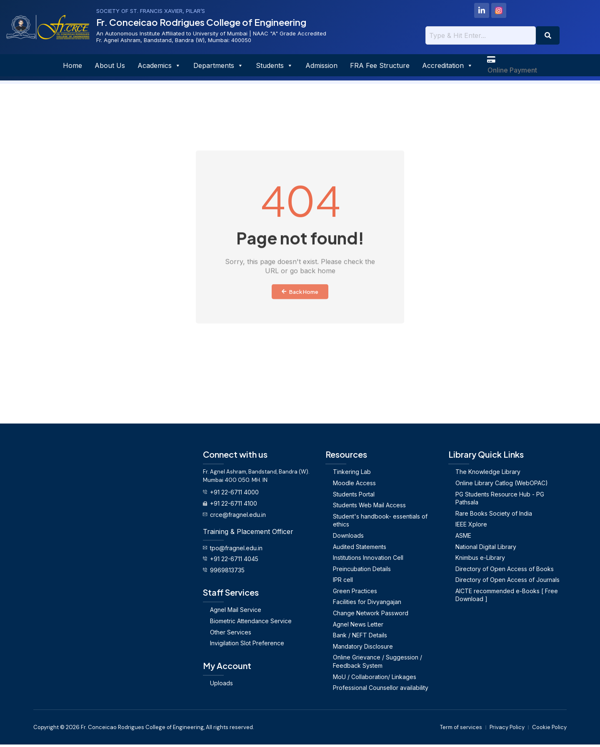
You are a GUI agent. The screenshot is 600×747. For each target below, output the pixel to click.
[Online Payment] (492, 60)
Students (274, 66)
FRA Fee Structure (380, 66)
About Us (110, 66)
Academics (159, 66)
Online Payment (512, 72)
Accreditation (447, 66)
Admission (321, 66)
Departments (218, 66)
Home (72, 66)
